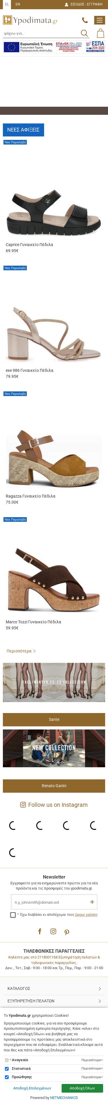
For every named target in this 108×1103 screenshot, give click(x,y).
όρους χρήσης (86, 915)
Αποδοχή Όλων (82, 1088)
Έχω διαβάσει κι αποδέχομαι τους (59, 915)
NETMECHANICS (64, 1098)
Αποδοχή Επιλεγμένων (32, 1088)
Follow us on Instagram (54, 805)
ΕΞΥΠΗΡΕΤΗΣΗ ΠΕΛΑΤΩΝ (30, 1001)
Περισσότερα (19, 651)
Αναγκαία (20, 1060)
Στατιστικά (21, 1068)
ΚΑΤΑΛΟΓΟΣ (18, 988)
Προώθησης (22, 1077)
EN (18, 4)
